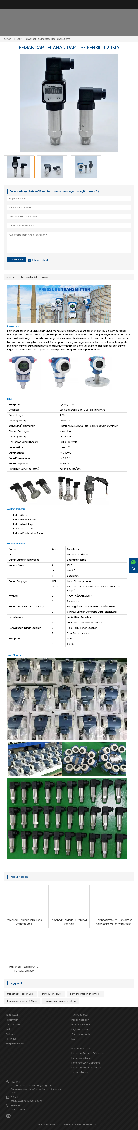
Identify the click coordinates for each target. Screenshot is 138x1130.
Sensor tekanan (79, 1072)
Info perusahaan (80, 1019)
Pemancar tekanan (81, 1058)
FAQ (73, 1039)
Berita (9, 1029)
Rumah (7, 38)
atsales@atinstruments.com (26, 1101)
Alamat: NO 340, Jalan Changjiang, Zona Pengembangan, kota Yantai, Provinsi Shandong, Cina (36, 1089)
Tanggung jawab (80, 1034)
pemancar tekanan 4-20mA (61, 1001)
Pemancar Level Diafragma (85, 1062)
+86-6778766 (18, 1109)
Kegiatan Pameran (81, 1029)
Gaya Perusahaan (81, 1024)
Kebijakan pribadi (15, 1043)
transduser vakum (51, 994)
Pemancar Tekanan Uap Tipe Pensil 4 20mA (47, 38)
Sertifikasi (11, 1034)
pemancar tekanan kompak (85, 994)
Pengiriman (12, 1019)
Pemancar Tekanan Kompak (86, 1067)
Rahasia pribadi (40, 260)
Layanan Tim (13, 1024)
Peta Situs (11, 1039)
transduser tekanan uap (20, 994)
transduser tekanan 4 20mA (22, 1001)
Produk (18, 38)
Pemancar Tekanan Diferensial (87, 1053)
